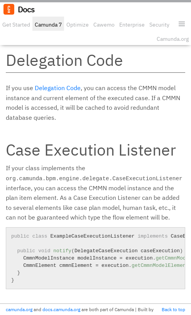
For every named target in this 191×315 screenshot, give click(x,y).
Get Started (16, 24)
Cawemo (104, 24)
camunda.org (19, 309)
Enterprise (132, 24)
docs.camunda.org (61, 309)
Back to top (173, 309)
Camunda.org (173, 38)
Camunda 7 (48, 24)
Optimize (77, 24)
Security (159, 24)
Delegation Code (58, 88)
